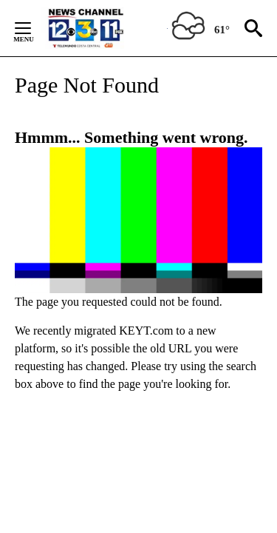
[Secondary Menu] (34, 28)
